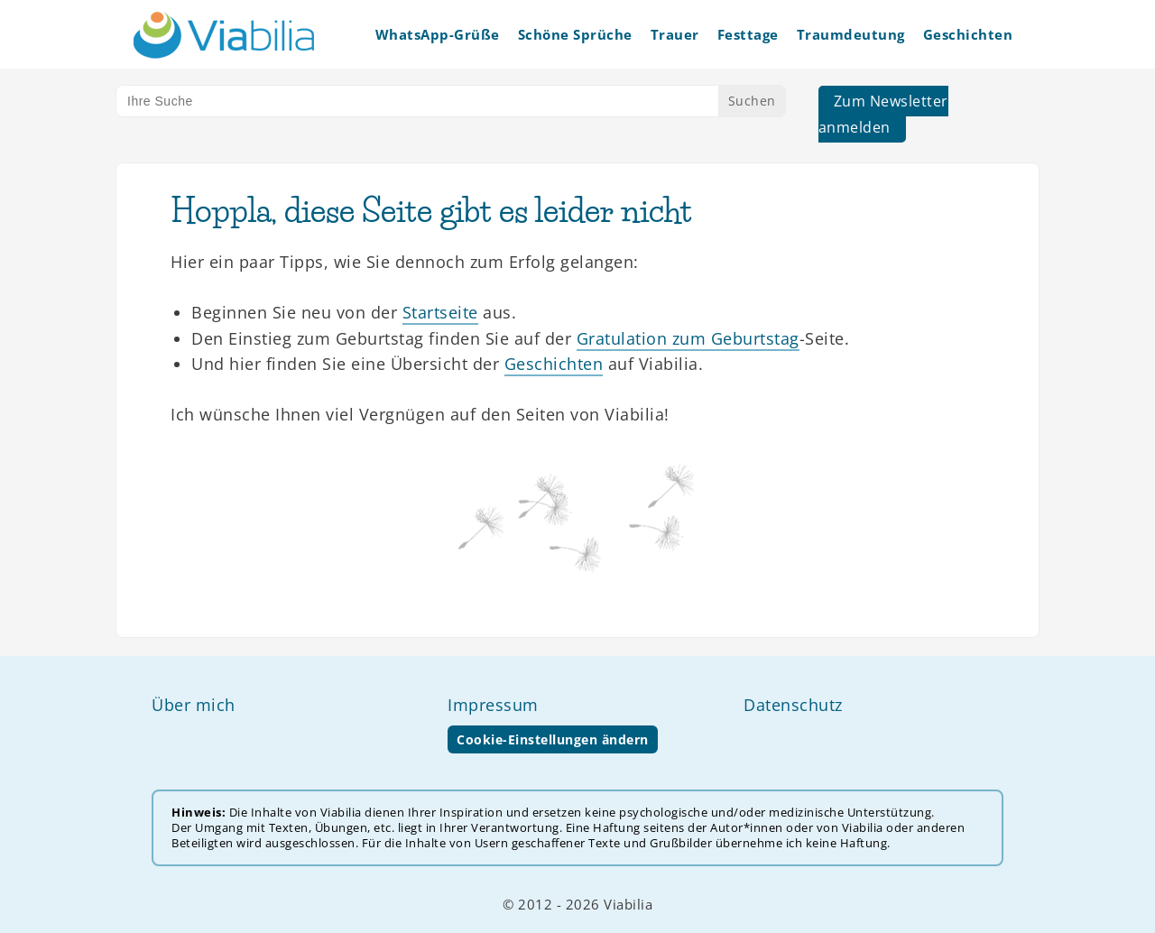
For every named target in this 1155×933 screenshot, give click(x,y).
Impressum (493, 705)
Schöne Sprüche (575, 34)
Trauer (675, 34)
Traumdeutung (851, 34)
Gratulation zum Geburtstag (688, 338)
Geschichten (968, 34)
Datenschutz (793, 705)
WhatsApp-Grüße (437, 34)
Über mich (194, 705)
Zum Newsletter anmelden (883, 114)
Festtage (748, 34)
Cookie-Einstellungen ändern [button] (553, 739)
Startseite (440, 312)
